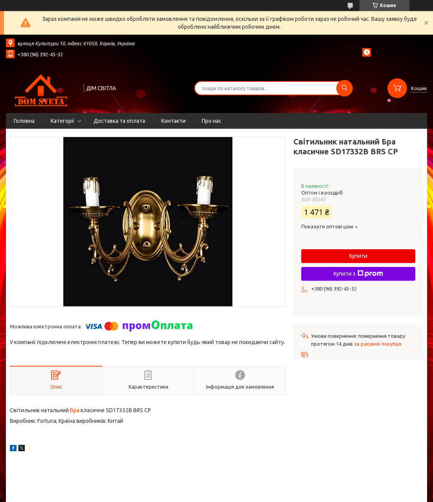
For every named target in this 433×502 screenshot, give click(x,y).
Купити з (358, 273)
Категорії (62, 121)
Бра (74, 410)
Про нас (211, 121)
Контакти (173, 121)
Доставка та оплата (119, 121)
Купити (358, 256)
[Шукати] (344, 88)
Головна (24, 121)
